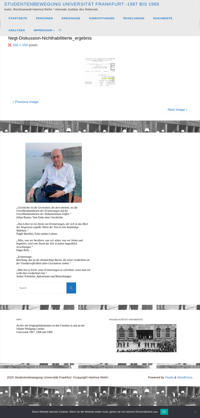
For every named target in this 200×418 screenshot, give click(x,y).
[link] (60, 30)
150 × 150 (21, 45)
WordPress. (185, 377)
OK (164, 411)
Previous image (25, 102)
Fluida (168, 377)
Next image (178, 110)
